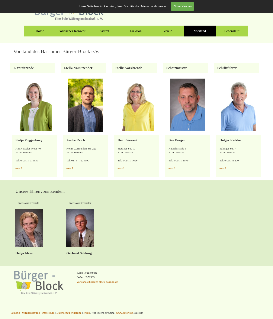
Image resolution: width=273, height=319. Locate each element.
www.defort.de (124, 312)
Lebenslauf (231, 31)
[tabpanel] (223, 7)
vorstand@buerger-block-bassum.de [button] (97, 281)
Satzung (234, 7)
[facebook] (161, 8)
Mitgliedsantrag (216, 7)
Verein (167, 31)
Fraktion (136, 31)
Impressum (48, 312)
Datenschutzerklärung (69, 312)
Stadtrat (104, 31)
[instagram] (171, 8)
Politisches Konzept (72, 31)
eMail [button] (18, 168)
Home (40, 31)
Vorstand (200, 31)
